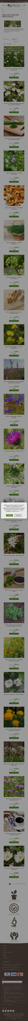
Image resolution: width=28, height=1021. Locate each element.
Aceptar (9, 515)
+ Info (21, 511)
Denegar (18, 515)
